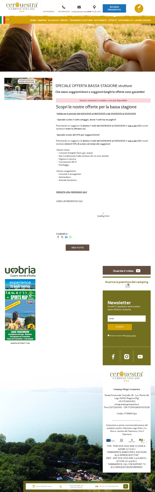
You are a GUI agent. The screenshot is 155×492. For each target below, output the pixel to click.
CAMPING (42, 20)
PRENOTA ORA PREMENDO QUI (71, 192)
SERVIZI (64, 20)
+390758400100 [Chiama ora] (63, 9)
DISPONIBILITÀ (125, 20)
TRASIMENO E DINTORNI (81, 20)
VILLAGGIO (53, 20)
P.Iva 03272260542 (113, 407)
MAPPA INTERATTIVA (20, 343)
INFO (90, 24)
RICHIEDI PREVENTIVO (114, 8)
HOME (33, 20)
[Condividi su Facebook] (58, 237)
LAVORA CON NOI (142, 20)
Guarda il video (126, 271)
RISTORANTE (100, 20)
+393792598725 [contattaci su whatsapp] (48, 9)
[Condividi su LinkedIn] (66, 237)
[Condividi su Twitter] (62, 237)
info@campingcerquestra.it (81, 9)
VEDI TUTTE (77, 247)
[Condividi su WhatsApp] (70, 237)
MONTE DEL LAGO (94, 9)
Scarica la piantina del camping (126, 284)
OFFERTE (112, 20)
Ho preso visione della (123, 335)
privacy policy (131, 335)
